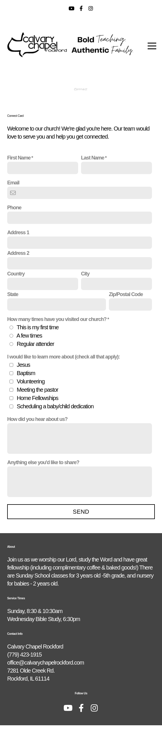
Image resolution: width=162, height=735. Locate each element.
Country (16, 283)
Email (13, 192)
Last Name (92, 167)
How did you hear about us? (37, 429)
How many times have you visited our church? (57, 329)
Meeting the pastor (37, 399)
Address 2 (18, 263)
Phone (14, 217)
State (12, 304)
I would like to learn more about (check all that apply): (63, 366)
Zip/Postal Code (126, 304)
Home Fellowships (37, 408)
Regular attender (35, 353)
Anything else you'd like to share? (43, 472)
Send (81, 521)
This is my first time (38, 337)
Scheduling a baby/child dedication (55, 416)
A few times (29, 345)
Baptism (26, 383)
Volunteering (31, 391)
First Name (18, 167)
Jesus (23, 374)
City (85, 283)
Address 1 (18, 242)
